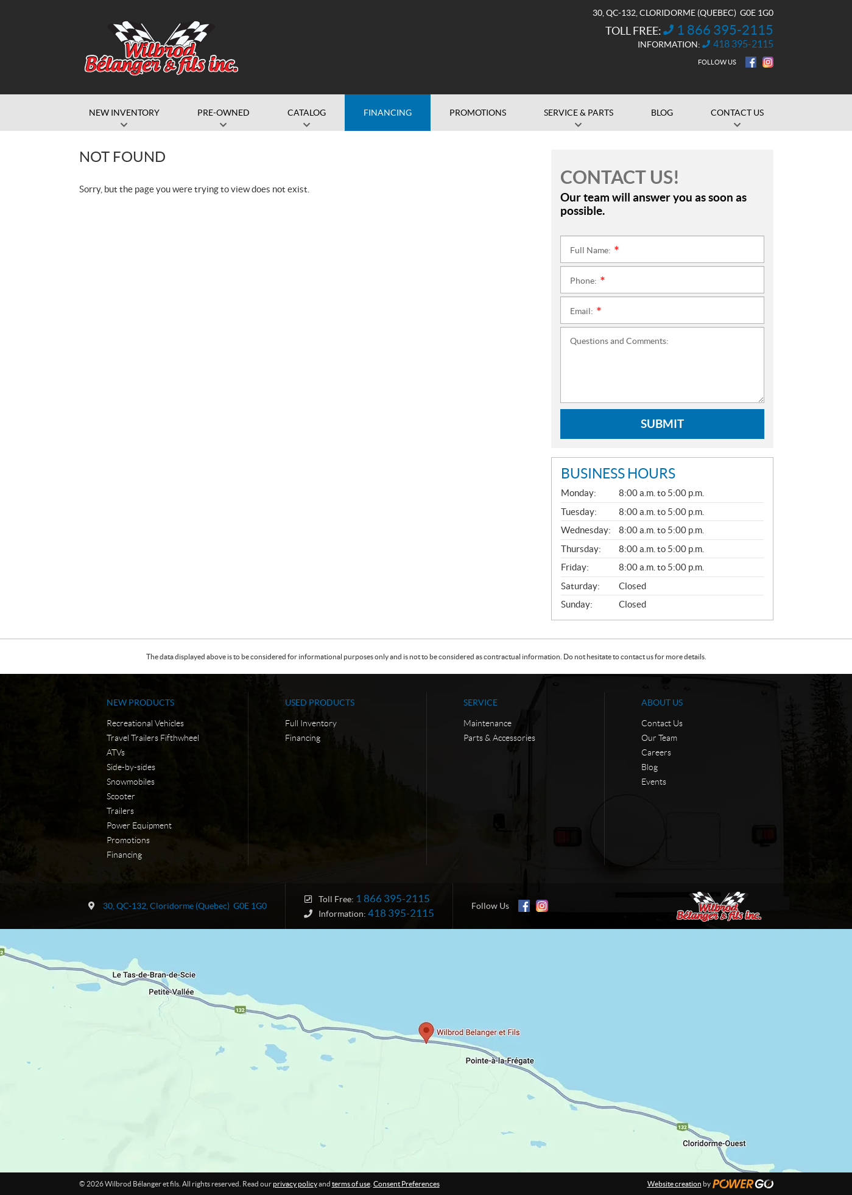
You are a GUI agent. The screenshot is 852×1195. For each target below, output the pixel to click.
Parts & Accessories (499, 738)
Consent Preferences (406, 1184)
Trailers (120, 811)
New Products (140, 702)
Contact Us (662, 723)
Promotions (128, 840)
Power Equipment (139, 825)
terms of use (351, 1184)
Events (653, 782)
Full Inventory (311, 723)
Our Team (659, 738)
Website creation (674, 1184)
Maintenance (487, 723)
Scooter (121, 796)
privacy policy (295, 1184)
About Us (662, 702)
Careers (656, 752)
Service (480, 702)
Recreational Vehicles (145, 723)
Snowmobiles (131, 782)
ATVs (116, 752)
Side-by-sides (131, 767)
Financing (124, 855)
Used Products (319, 702)
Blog (649, 767)
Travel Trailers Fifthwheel (153, 738)
